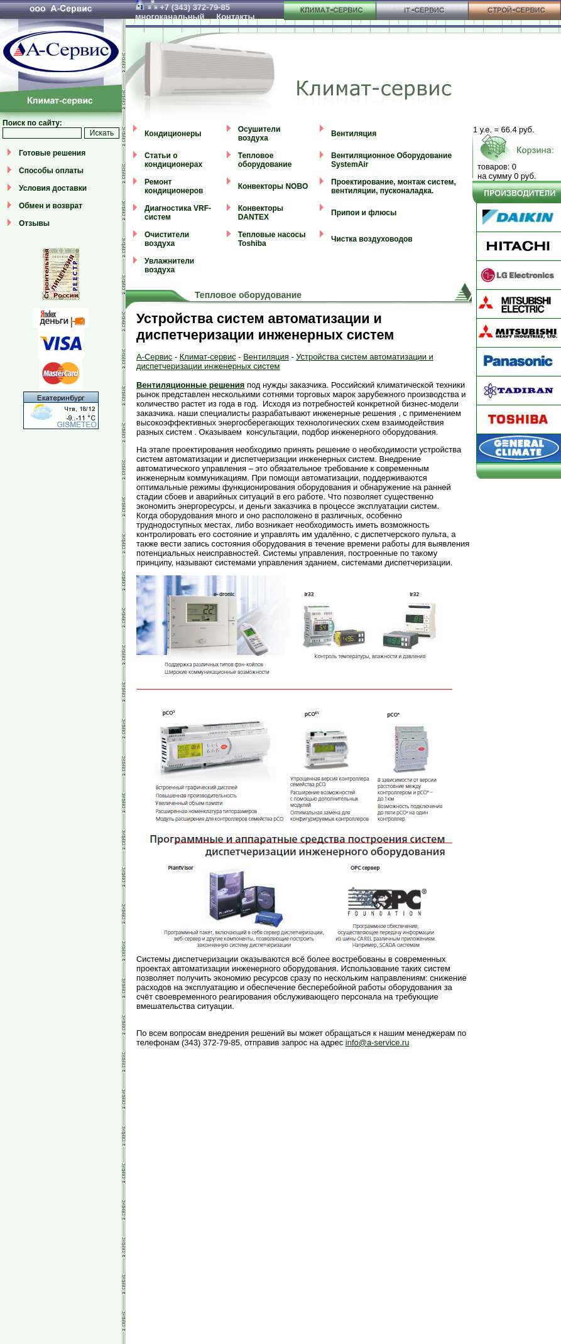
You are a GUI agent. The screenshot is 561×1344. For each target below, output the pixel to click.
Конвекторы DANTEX (260, 212)
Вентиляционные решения (190, 385)
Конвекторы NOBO (273, 186)
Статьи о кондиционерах (173, 160)
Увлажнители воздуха (169, 265)
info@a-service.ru (378, 1042)
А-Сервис (154, 356)
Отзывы (34, 223)
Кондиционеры (172, 133)
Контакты (235, 16)
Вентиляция (353, 133)
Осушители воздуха (259, 133)
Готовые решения (52, 153)
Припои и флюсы (363, 212)
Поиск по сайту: (32, 123)
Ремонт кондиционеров (173, 186)
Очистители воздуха (166, 239)
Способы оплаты (51, 170)
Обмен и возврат (50, 205)
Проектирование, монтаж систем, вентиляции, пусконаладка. (393, 186)
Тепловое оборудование (265, 160)
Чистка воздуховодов (372, 239)
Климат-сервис (208, 356)
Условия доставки (53, 188)
